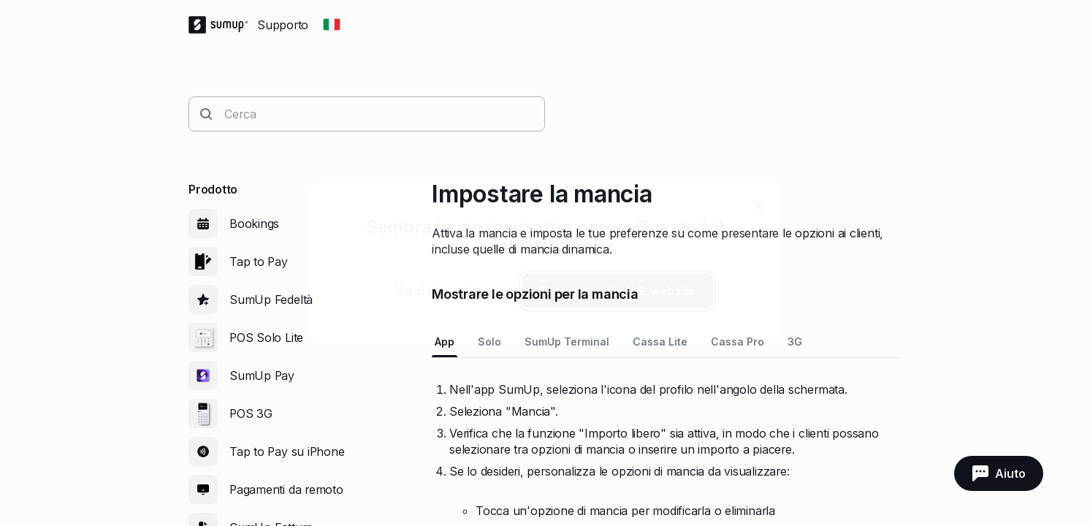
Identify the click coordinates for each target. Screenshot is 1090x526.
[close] (758, 206)
